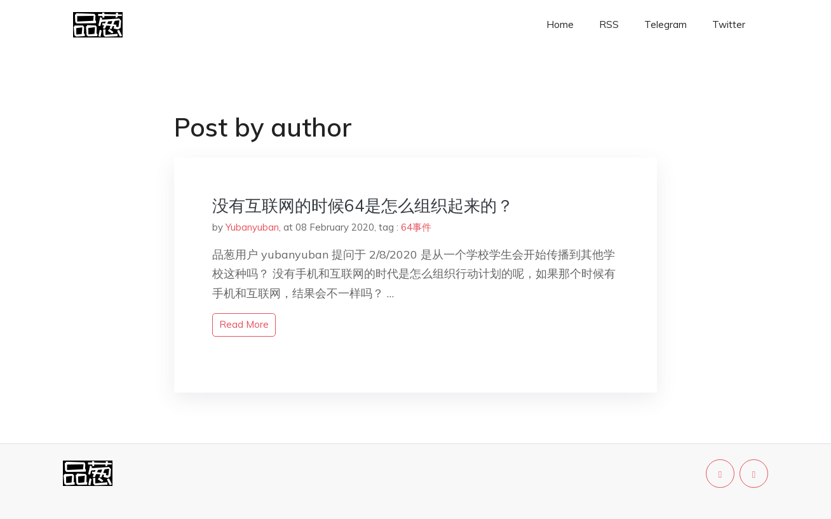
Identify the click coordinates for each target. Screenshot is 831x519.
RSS (609, 24)
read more (244, 324)
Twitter (728, 24)
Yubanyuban (252, 227)
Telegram (665, 24)
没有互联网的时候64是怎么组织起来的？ (362, 205)
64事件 (416, 227)
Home (560, 24)
